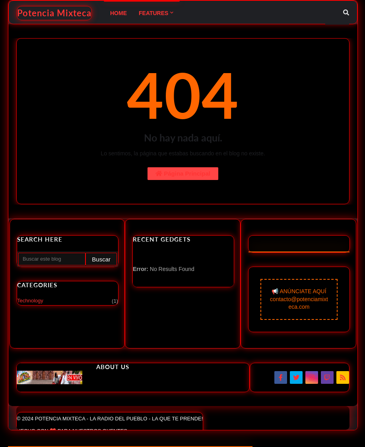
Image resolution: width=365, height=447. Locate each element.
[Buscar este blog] (51, 259)
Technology (67, 301)
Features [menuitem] (153, 13)
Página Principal (182, 173)
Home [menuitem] (118, 13)
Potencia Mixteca (54, 13)
